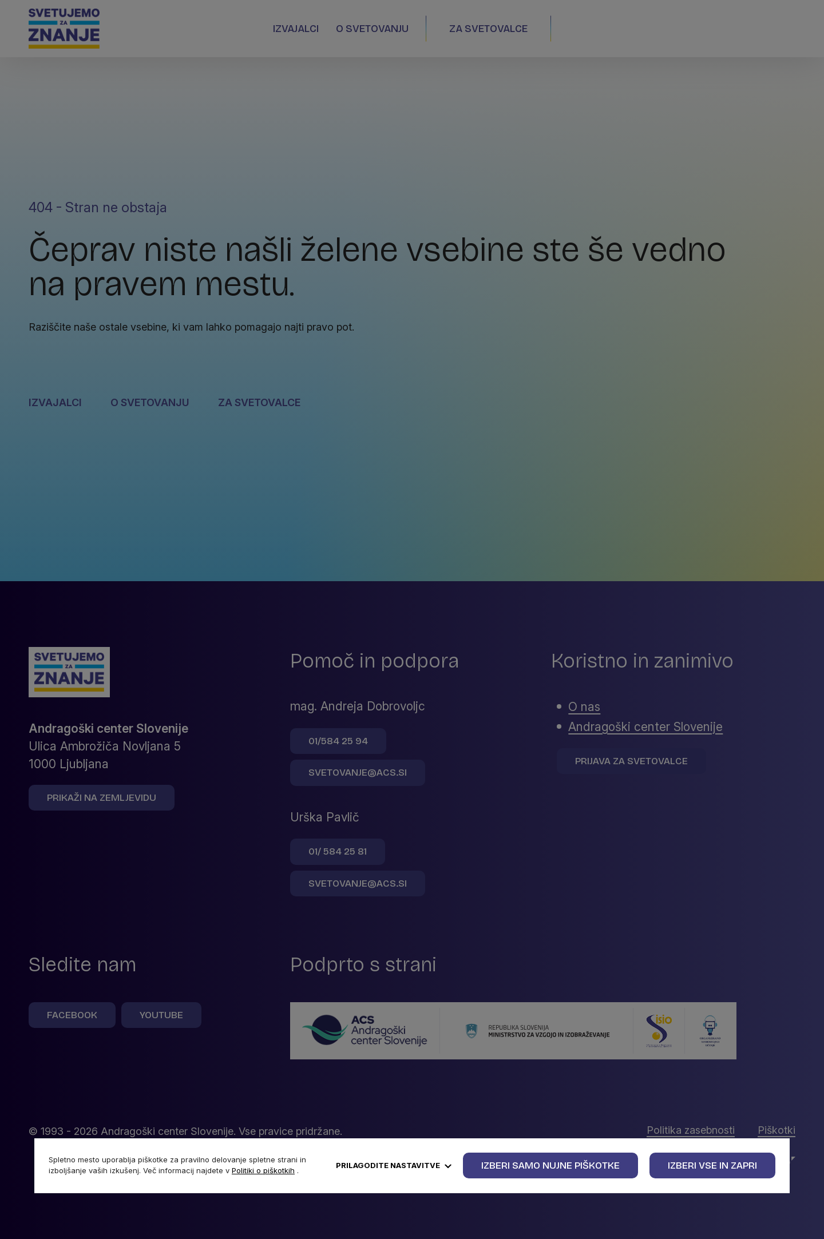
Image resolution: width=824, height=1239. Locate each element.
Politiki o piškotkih (263, 1170)
